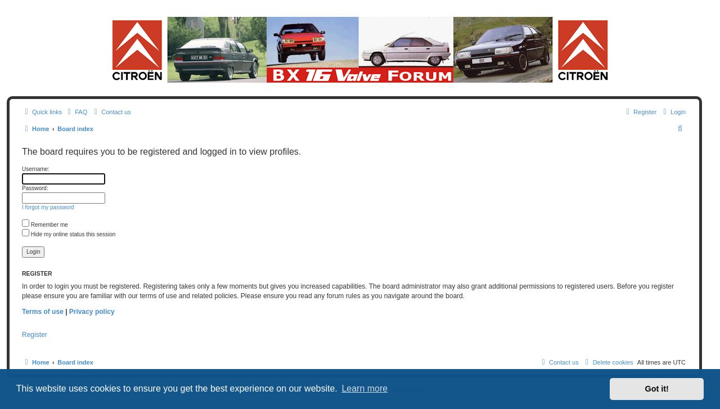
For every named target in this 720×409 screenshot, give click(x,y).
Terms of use (43, 312)
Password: (35, 188)
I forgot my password (48, 207)
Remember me (45, 225)
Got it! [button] (657, 388)
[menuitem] (76, 112)
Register (34, 335)
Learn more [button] (364, 388)
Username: (36, 169)
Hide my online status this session (68, 234)
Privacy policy (92, 312)
